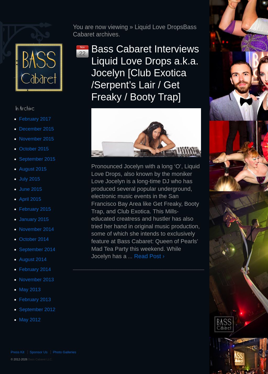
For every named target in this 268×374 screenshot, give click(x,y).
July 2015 (29, 179)
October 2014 (34, 239)
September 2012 (37, 309)
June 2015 (30, 189)
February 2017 (35, 119)
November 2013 (36, 279)
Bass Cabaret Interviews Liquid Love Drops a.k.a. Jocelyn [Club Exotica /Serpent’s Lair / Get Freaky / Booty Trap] (145, 73)
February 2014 (35, 269)
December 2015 (36, 129)
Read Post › (149, 256)
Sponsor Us (39, 352)
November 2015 (36, 139)
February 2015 (35, 209)
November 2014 (36, 229)
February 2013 (35, 299)
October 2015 (34, 148)
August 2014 (33, 259)
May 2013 (30, 289)
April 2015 (30, 199)
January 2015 (34, 219)
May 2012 (30, 319)
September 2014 (37, 249)
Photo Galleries (64, 352)
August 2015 (33, 169)
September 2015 (37, 159)
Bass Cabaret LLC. (40, 359)
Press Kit (17, 352)
